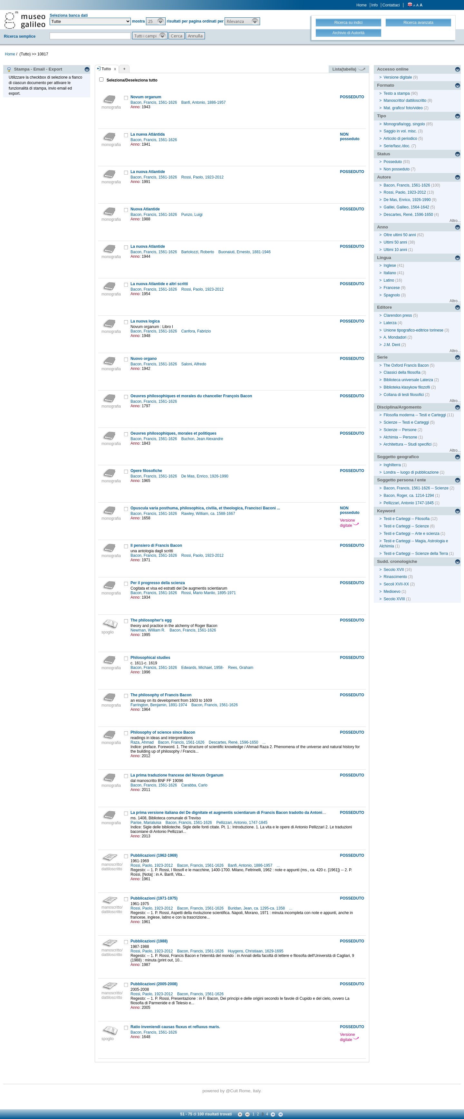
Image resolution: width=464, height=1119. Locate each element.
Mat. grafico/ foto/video (403, 108)
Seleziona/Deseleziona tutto (131, 80)
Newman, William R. (148, 630)
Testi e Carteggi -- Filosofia (406, 518)
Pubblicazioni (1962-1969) (154, 855)
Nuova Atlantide (145, 209)
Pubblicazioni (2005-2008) (154, 984)
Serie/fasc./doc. (397, 146)
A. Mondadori (394, 337)
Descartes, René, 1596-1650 (234, 742)
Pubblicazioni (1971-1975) (154, 898)
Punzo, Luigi (192, 214)
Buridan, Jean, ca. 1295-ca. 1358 (257, 908)
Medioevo (392, 591)
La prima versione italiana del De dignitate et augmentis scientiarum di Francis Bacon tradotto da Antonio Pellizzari (236, 812)
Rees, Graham (241, 667)
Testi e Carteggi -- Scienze (406, 526)
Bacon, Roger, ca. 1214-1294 (409, 495)
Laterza (390, 323)
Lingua (384, 257)
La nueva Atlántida (147, 134)
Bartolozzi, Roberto (198, 252)
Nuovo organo (143, 358)
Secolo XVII (394, 569)
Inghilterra (392, 465)
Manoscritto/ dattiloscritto (405, 100)
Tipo (381, 115)
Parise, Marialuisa (146, 822)
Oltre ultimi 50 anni (400, 235)
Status (383, 153)
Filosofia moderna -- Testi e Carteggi (415, 415)
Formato (385, 85)
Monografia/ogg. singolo (404, 124)
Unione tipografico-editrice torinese (413, 330)
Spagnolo (392, 295)
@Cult (232, 1090)
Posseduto (393, 161)
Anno (382, 227)
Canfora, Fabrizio (196, 331)
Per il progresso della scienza (157, 583)
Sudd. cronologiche (397, 561)
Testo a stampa (396, 93)
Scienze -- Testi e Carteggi (406, 422)
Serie (382, 357)
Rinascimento (395, 576)
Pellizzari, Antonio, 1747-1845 (242, 822)
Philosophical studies (150, 657)
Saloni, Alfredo (194, 364)
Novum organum (145, 97)
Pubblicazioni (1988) (149, 941)
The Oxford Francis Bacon (406, 365)
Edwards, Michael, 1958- (203, 667)
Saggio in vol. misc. (400, 131)
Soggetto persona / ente (401, 480)
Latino (389, 280)
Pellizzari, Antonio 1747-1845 (409, 503)
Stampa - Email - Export (34, 69)
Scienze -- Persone (400, 430)
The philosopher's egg (151, 620)
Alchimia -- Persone (400, 437)
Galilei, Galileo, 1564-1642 (406, 207)
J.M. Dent (392, 344)
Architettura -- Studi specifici (407, 444)
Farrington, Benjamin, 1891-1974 (159, 705)
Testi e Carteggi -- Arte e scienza (411, 533)
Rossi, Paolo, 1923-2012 (203, 177)
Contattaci (391, 5)
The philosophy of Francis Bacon (160, 695)
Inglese (390, 265)
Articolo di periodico (400, 138)
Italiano (390, 273)
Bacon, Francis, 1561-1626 (154, 102)
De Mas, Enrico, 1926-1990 (205, 476)
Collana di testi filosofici (404, 394)
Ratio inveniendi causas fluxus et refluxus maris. (175, 1027)
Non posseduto (397, 169)
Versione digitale (349, 523)
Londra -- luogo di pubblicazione (411, 472)
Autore (384, 177)
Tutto (106, 69)
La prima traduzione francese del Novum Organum (176, 775)
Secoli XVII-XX (396, 584)
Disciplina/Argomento (399, 407)
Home (361, 5)
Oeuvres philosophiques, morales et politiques (173, 433)
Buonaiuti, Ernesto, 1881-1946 (245, 252)
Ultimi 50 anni (395, 242)
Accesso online (393, 69)
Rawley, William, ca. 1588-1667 (208, 513)
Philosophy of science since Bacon (162, 732)
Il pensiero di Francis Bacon (156, 545)
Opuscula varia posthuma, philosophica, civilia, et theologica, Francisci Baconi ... (205, 508)
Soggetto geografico (398, 456)
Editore (384, 307)
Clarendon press (398, 315)
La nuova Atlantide (147, 171)
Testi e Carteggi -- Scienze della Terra (415, 553)
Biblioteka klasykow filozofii (407, 387)
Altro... (455, 220)
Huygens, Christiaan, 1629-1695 (256, 951)
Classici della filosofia (402, 372)
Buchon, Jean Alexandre (202, 439)
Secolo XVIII (394, 599)
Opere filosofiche (146, 470)
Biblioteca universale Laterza (408, 380)
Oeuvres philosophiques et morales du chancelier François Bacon (191, 396)
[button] (156, 21)
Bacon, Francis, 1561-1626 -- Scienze (416, 488)
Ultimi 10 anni (395, 249)
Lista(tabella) (349, 69)
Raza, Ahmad (142, 742)
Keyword (386, 510)
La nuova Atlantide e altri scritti (159, 284)
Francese (392, 287)
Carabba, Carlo (194, 785)
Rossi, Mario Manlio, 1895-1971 (209, 593)
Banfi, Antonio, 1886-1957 (204, 102)
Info (374, 5)
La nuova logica (145, 321)
